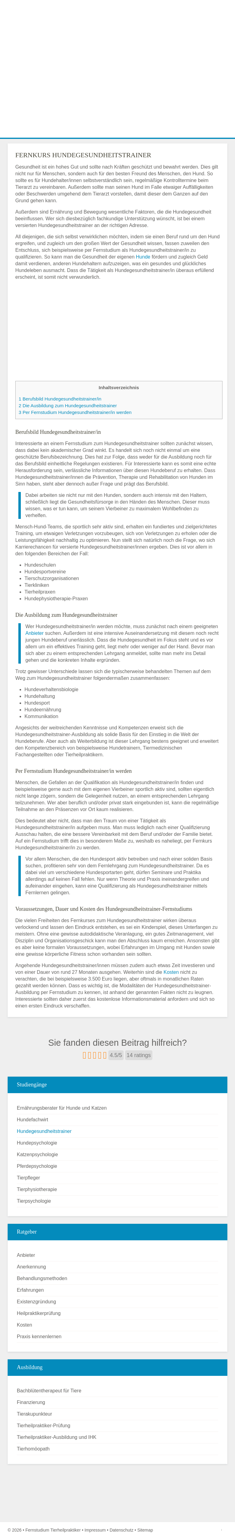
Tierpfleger (28, 1177)
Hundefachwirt (32, 1119)
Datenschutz (121, 1530)
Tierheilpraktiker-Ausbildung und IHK (56, 1437)
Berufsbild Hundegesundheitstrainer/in (60, 398)
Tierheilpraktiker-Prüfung (43, 1425)
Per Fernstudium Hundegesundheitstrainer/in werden (75, 412)
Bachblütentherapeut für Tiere (49, 1390)
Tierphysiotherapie (37, 1189)
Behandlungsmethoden (42, 1278)
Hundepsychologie (37, 1142)
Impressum (95, 1530)
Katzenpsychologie (37, 1154)
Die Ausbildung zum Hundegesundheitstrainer (68, 405)
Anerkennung (31, 1266)
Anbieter (34, 633)
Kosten (171, 972)
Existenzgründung (36, 1301)
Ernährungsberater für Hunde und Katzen (62, 1108)
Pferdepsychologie (37, 1166)
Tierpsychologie (34, 1201)
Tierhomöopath (33, 1448)
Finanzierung (31, 1402)
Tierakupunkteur (34, 1414)
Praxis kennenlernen (39, 1336)
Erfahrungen (30, 1290)
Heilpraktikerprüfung (39, 1313)
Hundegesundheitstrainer (44, 1131)
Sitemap (145, 1530)
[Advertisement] (117, 92)
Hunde (143, 256)
